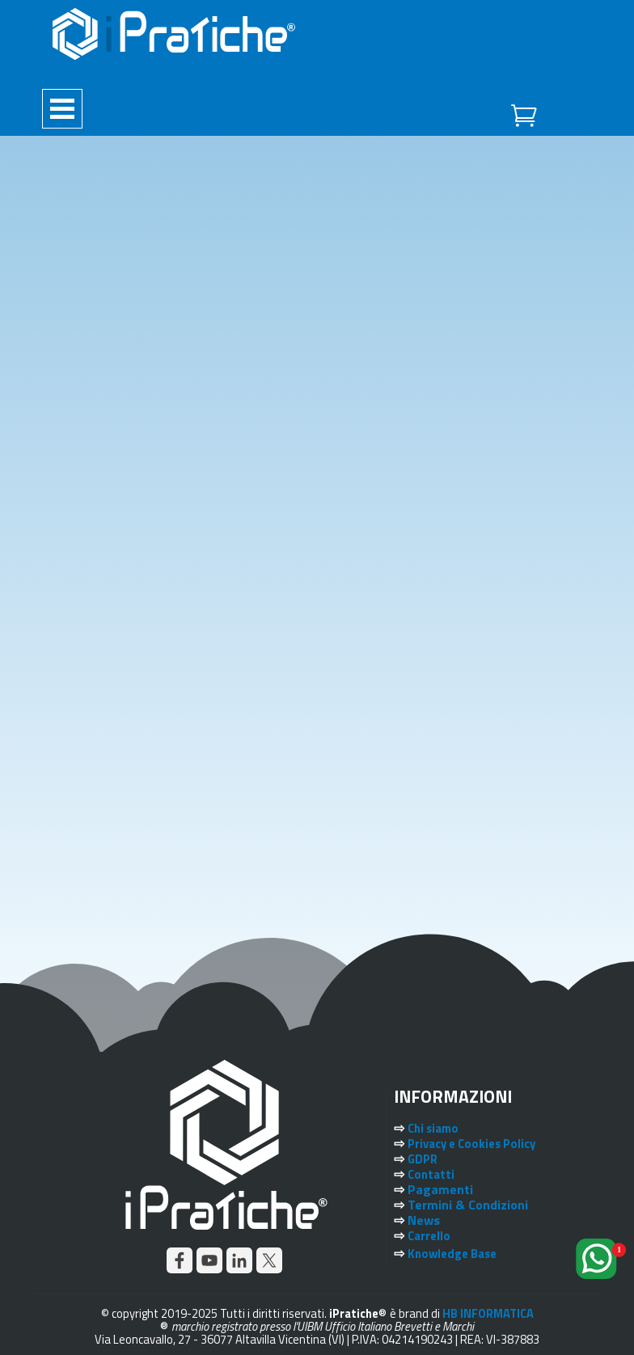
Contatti (431, 1174)
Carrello (429, 1235)
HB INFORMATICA (488, 1313)
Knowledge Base (452, 1253)
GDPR (422, 1159)
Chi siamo (433, 1128)
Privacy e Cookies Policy (471, 1143)
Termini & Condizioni (468, 1204)
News (424, 1220)
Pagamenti (440, 1189)
